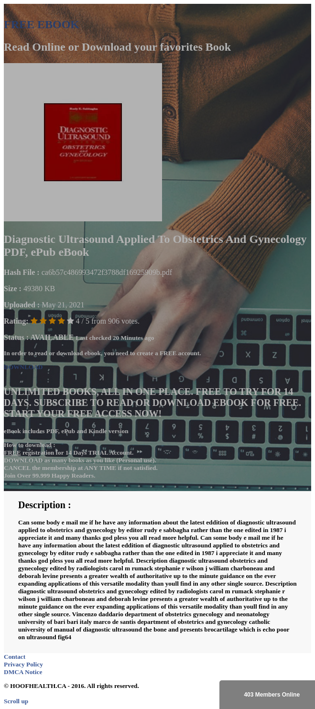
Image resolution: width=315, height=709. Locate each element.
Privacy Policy (23, 664)
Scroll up (16, 701)
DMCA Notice (23, 672)
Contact (14, 656)
